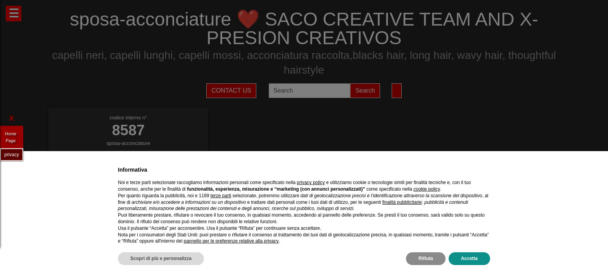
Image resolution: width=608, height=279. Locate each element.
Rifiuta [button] (425, 258)
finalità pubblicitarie (402, 202)
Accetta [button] (469, 258)
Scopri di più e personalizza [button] (161, 258)
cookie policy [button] (426, 189)
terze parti (221, 195)
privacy (11, 154)
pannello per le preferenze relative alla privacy (231, 241)
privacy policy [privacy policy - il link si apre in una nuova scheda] (311, 182)
